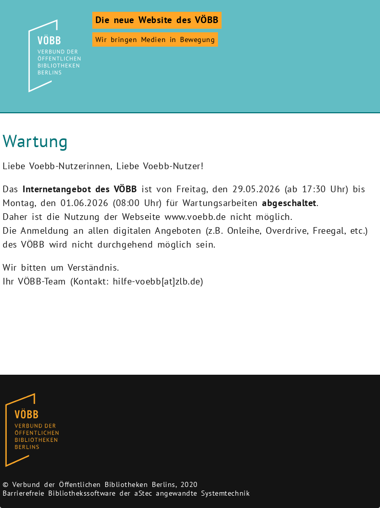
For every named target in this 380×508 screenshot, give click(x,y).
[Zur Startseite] (52, 55)
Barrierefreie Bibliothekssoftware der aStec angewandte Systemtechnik (126, 493)
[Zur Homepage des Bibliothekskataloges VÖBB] (32, 430)
